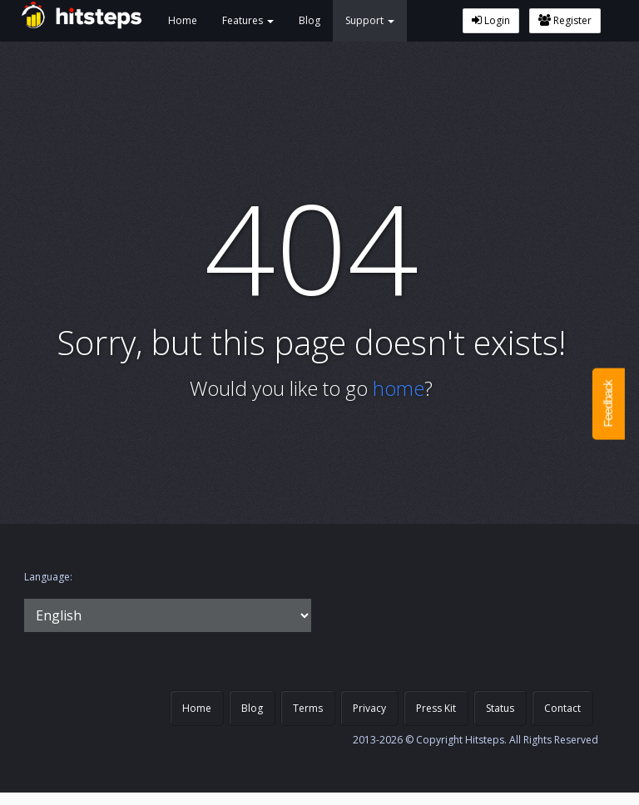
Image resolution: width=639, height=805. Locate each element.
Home (182, 20)
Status (500, 708)
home (398, 388)
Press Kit (436, 708)
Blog (309, 20)
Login (491, 20)
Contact (562, 708)
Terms (308, 708)
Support (369, 20)
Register (565, 20)
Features (248, 20)
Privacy (369, 708)
